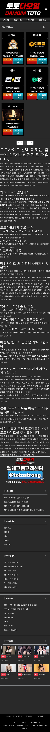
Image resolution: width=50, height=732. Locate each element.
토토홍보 (9, 598)
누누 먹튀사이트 (10, 583)
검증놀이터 (8, 617)
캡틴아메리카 (25, 674)
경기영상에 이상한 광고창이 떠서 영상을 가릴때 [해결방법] (25, 510)
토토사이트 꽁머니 (11, 630)
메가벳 (6, 540)
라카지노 (7, 528)
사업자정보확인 (8, 725)
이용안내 (19, 716)
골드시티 (7, 544)
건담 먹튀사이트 (10, 587)
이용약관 (9, 716)
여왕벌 (6, 532)
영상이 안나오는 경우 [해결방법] (16, 506)
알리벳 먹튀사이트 (11, 562)
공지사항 (9, 491)
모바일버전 (40, 716)
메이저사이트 (9, 613)
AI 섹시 (6, 656)
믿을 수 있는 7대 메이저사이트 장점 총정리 (20, 605)
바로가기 (7, 60)
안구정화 (9, 641)
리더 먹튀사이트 (10, 571)
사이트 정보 (18, 61)
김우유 (39, 656)
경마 (6, 622)
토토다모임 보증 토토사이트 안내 (17, 502)
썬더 (6, 536)
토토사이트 (17, 452)
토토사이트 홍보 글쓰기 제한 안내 (17, 498)
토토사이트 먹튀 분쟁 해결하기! (16, 609)
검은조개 (23, 656)
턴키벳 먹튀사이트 (11, 575)
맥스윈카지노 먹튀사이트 (14, 567)
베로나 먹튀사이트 (11, 579)
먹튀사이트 (10, 556)
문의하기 (29, 716)
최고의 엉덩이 (9, 674)
